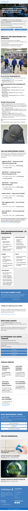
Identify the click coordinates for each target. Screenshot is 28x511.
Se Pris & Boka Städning (7, 29)
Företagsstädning (5, 405)
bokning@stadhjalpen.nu (6, 504)
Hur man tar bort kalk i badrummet (10, 456)
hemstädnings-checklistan (7, 299)
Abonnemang (17, 490)
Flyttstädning (14, 349)
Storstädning (14, 354)
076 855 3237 (3, 502)
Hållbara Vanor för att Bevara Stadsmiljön (13, 479)
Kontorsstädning (14, 352)
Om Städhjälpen (17, 494)
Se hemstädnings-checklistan (6, 222)
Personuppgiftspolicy (18, 492)
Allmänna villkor (17, 497)
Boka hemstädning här (14, 423)
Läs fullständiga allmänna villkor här (8, 314)
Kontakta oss (21, 29)
